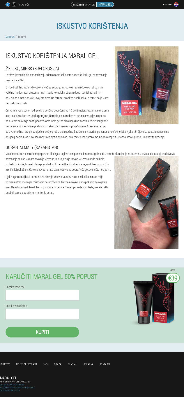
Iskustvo (5, 364)
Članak (72, 364)
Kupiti (42, 332)
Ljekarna (87, 364)
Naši (45, 364)
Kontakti (105, 364)
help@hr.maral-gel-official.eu (15, 381)
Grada (57, 364)
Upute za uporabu (26, 364)
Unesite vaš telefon (16, 305)
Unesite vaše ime (15, 286)
